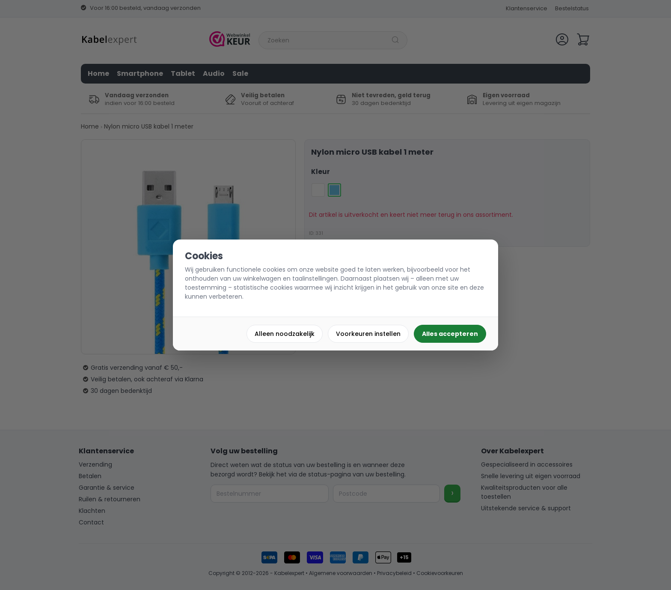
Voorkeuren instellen (368, 333)
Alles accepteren (450, 333)
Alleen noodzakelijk (285, 333)
